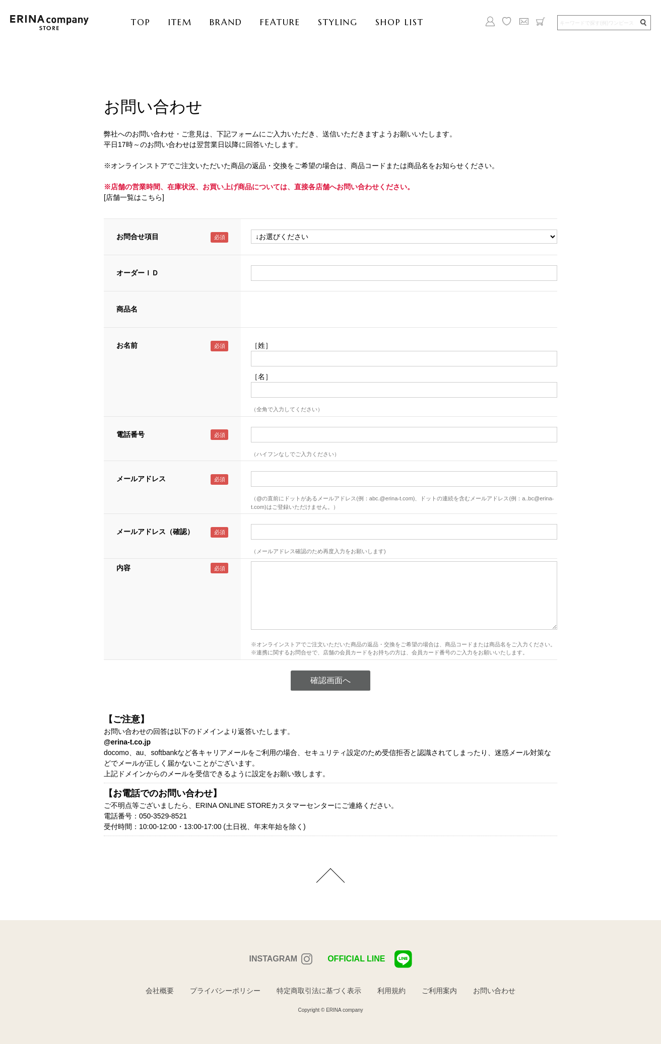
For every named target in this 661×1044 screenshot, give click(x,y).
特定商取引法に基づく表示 (319, 991)
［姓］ (261, 345)
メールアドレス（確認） (155, 532)
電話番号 (130, 434)
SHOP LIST (399, 22)
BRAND (226, 22)
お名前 (127, 345)
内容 (123, 568)
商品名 (127, 309)
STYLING (338, 22)
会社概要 (160, 991)
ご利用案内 (439, 991)
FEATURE (280, 22)
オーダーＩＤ (137, 273)
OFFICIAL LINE (369, 959)
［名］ (261, 376)
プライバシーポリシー (225, 991)
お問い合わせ (494, 991)
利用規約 (391, 991)
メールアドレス (141, 479)
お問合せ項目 (137, 237)
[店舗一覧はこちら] (134, 197)
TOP (141, 22)
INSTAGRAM (273, 958)
